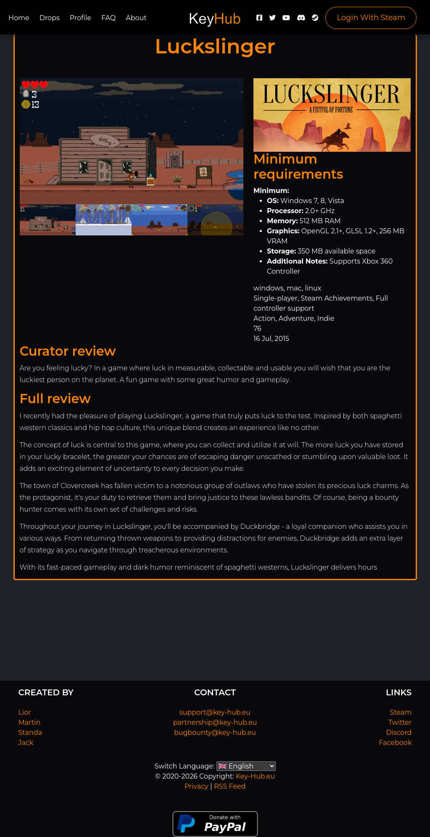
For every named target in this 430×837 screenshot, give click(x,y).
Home (18, 18)
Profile (80, 18)
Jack (26, 743)
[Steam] (315, 20)
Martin (29, 722)
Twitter (400, 722)
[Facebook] (259, 20)
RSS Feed (229, 786)
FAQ (108, 18)
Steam (401, 712)
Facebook (395, 743)
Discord (399, 733)
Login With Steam (371, 17)
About (136, 18)
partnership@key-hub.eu (215, 722)
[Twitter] (272, 20)
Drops (50, 18)
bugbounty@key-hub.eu (215, 733)
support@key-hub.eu (215, 712)
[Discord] (301, 20)
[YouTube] (286, 20)
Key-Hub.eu (255, 776)
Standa (30, 733)
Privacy (196, 786)
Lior (24, 712)
